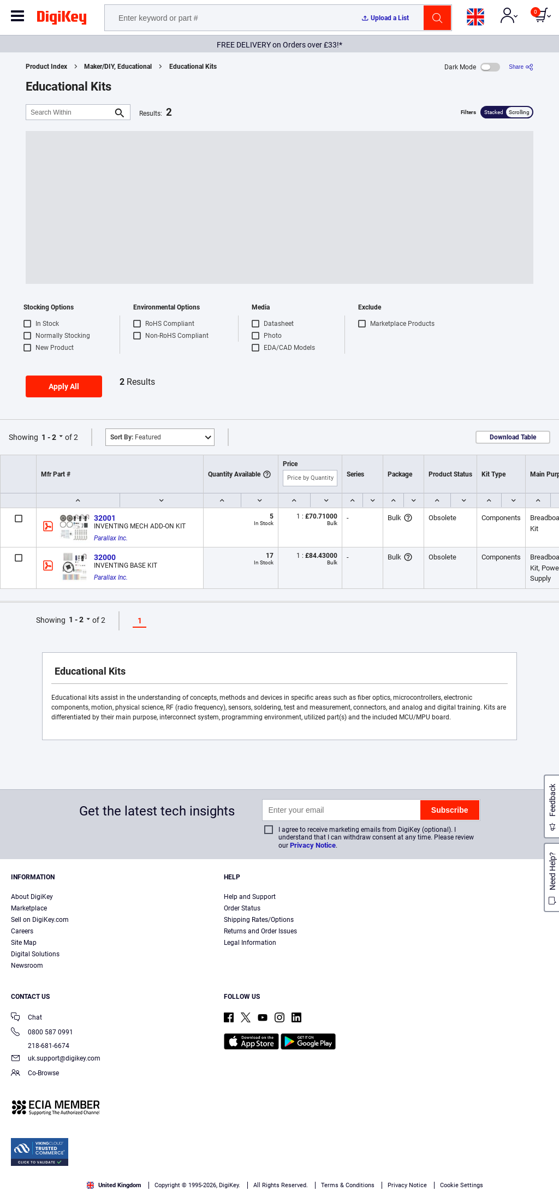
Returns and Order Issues (260, 931)
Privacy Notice (313, 845)
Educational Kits (193, 66)
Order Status (242, 908)
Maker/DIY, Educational (118, 66)
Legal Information (250, 942)
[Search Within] (69, 112)
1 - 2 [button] (48, 437)
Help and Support (250, 897)
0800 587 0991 (42, 1033)
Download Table (513, 437)
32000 (105, 557)
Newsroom (27, 965)
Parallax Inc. (111, 538)
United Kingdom (114, 1185)
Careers (22, 931)
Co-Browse (35, 1074)
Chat (26, 1018)
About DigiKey (32, 897)
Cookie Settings (461, 1185)
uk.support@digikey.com (55, 1059)
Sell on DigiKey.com (40, 920)
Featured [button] (135, 437)
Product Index (46, 66)
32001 (105, 518)
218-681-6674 (40, 1046)
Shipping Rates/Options (259, 920)
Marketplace (29, 908)
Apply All (64, 386)
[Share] (521, 67)
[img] (61, 19)
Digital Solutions (35, 954)
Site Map (24, 942)
